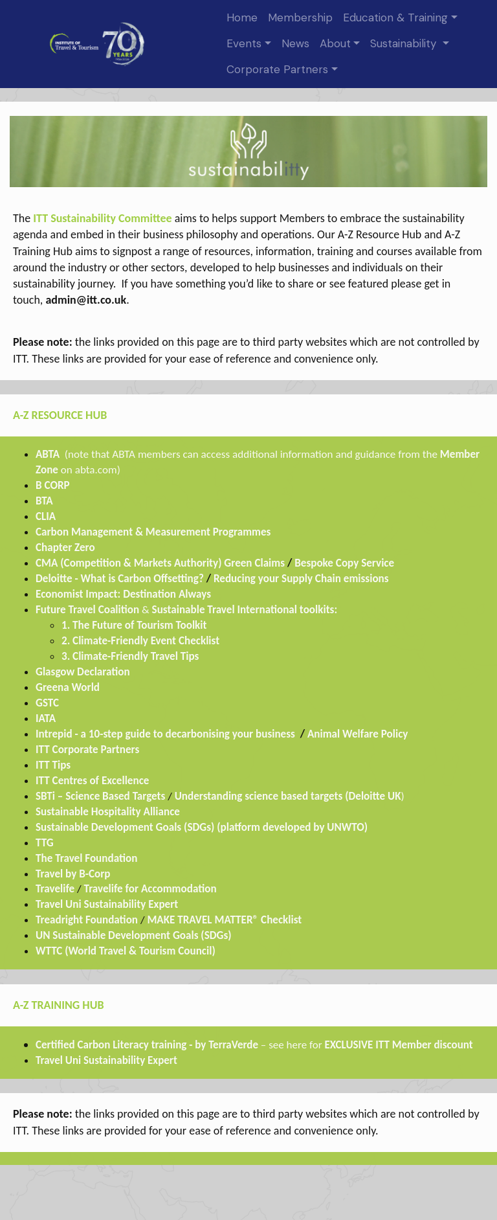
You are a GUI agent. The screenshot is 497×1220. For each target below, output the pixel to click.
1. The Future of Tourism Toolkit (133, 625)
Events (243, 43)
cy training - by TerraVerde (198, 1045)
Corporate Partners (277, 69)
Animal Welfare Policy (358, 734)
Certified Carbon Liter (84, 1045)
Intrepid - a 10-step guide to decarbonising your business (165, 734)
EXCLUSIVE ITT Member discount (399, 1045)
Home (242, 17)
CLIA (47, 516)
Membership (300, 17)
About (335, 43)
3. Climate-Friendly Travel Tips (130, 656)
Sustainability (405, 43)
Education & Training (395, 17)
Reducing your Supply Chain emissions (301, 578)
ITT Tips (53, 765)
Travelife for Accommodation (150, 889)
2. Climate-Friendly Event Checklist (140, 641)
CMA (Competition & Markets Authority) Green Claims (160, 563)
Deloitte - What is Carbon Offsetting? (120, 578)
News (295, 43)
